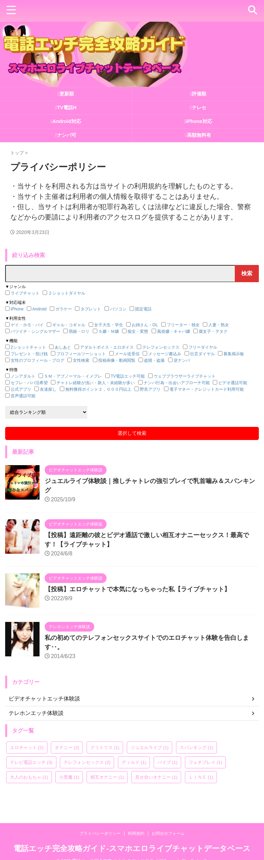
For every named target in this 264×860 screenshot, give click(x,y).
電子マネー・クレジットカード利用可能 (206, 389)
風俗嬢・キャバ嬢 (173, 331)
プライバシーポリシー (100, 822)
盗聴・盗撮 (154, 360)
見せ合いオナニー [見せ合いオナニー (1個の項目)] (156, 777)
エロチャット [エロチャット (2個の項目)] (27, 747)
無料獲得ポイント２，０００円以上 (98, 389)
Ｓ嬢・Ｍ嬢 (108, 331)
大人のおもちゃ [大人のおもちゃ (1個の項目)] (29, 777)
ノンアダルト (23, 376)
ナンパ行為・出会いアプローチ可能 (177, 382)
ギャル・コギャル (68, 324)
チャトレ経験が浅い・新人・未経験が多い (95, 382)
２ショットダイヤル (66, 293)
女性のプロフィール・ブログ (37, 360)
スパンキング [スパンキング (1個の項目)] (196, 747)
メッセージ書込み (164, 353)
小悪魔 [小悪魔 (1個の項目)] (69, 777)
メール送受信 (127, 353)
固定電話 (143, 309)
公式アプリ (21, 389)
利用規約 (136, 822)
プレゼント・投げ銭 (29, 353)
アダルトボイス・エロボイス (107, 347)
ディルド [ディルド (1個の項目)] (134, 762)
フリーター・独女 (183, 324)
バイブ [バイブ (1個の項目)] (167, 762)
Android (39, 309)
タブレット (90, 309)
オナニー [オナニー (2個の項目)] (67, 747)
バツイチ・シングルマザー (35, 331)
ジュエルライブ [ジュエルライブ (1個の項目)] (150, 747)
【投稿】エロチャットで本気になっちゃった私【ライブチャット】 (137, 589)
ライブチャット (25, 293)
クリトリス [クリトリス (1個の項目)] (105, 747)
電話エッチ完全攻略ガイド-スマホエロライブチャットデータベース (131, 837)
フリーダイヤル (202, 347)
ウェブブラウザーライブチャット (185, 376)
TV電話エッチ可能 (128, 376)
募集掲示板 (233, 353)
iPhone (17, 309)
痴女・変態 (138, 331)
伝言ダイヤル (202, 353)
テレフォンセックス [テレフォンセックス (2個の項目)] (87, 762)
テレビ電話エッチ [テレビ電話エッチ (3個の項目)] (31, 762)
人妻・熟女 (218, 324)
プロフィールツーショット (81, 353)
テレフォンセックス (160, 347)
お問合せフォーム (168, 822)
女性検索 (81, 360)
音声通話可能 (23, 395)
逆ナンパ (182, 360)
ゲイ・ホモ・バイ (27, 324)
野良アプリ (150, 389)
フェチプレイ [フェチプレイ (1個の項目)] (205, 762)
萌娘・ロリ (79, 331)
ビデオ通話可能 (232, 382)
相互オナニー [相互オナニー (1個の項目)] (107, 777)
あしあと (63, 347)
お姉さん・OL (145, 324)
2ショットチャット (28, 347)
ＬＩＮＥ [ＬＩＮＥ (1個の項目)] (201, 777)
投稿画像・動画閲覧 (116, 360)
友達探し (48, 389)
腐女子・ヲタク (213, 331)
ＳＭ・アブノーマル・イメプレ (73, 376)
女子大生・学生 (108, 324)
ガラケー (63, 309)
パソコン (118, 309)
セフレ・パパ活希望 (29, 382)
